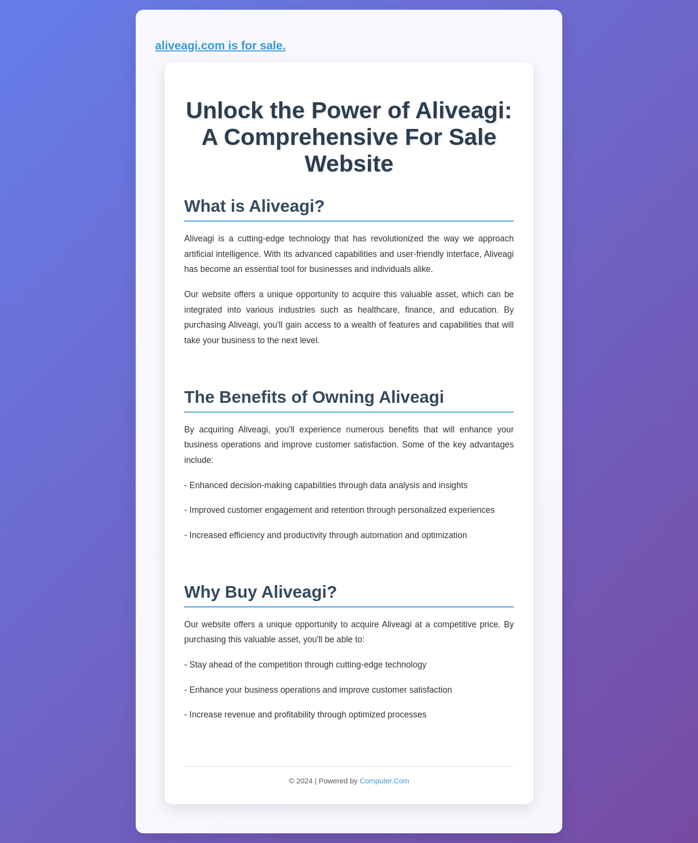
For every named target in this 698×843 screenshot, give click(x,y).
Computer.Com (384, 781)
